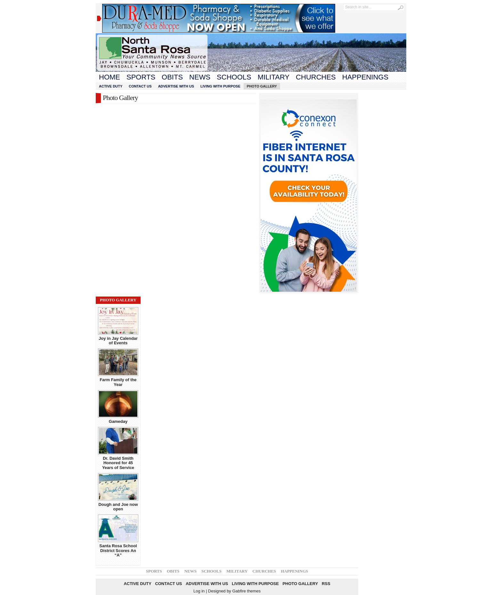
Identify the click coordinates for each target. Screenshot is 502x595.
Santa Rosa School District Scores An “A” (118, 550)
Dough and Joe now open (118, 506)
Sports (140, 77)
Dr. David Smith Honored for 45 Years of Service (118, 463)
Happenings (365, 77)
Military (273, 77)
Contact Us (140, 86)
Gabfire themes (246, 591)
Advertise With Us (176, 86)
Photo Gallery (262, 86)
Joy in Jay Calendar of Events (118, 340)
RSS (326, 583)
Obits (172, 77)
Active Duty (110, 86)
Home (109, 77)
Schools (234, 77)
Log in (199, 591)
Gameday (118, 421)
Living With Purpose (220, 86)
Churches (316, 77)
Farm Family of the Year (118, 382)
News (199, 77)
